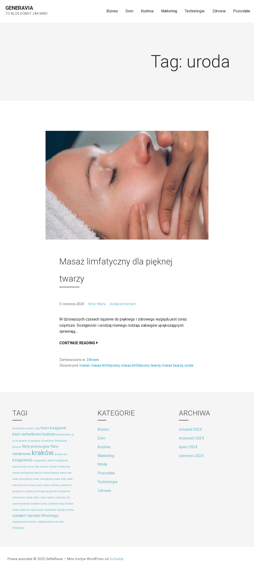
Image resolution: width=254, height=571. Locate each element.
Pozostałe (241, 11)
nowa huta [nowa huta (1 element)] (65, 472)
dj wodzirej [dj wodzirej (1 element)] (47, 440)
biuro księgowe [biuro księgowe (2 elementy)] (53, 428)
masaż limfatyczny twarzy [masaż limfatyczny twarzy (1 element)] (27, 472)
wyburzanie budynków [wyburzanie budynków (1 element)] (43, 509)
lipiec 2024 (188, 447)
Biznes (112, 11)
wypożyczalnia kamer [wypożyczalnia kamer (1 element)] (24, 521)
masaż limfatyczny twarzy (141, 365)
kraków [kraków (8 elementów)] (43, 453)
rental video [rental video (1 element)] (32, 497)
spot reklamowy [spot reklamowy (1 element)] (21, 503)
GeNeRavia (19, 8)
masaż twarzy (172, 365)
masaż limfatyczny (105, 365)
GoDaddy (117, 559)
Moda (102, 464)
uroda (189, 365)
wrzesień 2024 (191, 438)
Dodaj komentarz (123, 304)
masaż (84, 365)
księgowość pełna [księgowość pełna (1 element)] (43, 460)
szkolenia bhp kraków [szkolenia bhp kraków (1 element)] (60, 503)
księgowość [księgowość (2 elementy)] (22, 460)
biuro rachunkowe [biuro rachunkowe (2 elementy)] (26, 434)
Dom (129, 11)
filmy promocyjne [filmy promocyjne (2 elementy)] (36, 446)
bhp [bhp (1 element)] (38, 428)
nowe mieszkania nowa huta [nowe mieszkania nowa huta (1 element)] (49, 479)
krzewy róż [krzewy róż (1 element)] (61, 454)
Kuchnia (147, 11)
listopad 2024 (190, 429)
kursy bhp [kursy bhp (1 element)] (33, 466)
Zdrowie (219, 11)
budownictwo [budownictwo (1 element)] (63, 434)
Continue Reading (77, 343)
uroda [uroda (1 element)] (15, 509)
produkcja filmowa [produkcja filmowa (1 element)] (35, 491)
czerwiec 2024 (191, 455)
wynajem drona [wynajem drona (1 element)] (65, 509)
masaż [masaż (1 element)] (44, 466)
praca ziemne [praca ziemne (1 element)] (51, 485)
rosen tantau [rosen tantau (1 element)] (47, 497)
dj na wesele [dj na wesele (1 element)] (19, 440)
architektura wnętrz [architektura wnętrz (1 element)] (23, 428)
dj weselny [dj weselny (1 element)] (34, 440)
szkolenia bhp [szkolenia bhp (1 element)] (39, 503)
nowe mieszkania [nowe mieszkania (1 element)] (22, 479)
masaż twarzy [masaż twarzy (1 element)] (51, 472)
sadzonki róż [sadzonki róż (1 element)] (62, 497)
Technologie (194, 11)
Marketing (169, 11)
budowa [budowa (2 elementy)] (48, 434)
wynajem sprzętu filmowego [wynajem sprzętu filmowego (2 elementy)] (35, 515)
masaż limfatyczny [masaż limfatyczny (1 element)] (59, 466)
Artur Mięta (97, 304)
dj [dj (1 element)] (73, 434)
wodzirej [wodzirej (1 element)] (24, 509)
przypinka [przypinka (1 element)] (52, 491)
